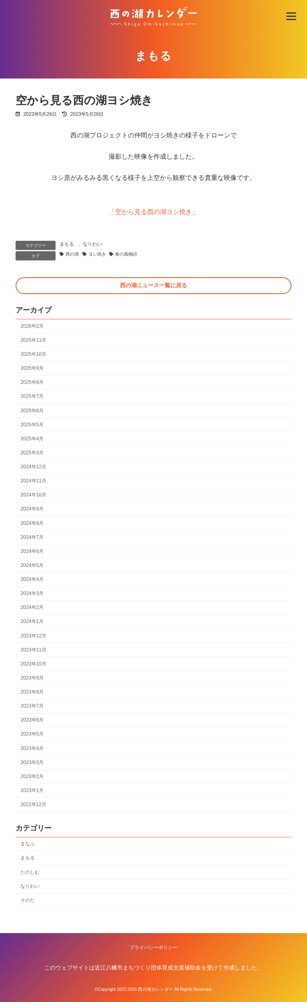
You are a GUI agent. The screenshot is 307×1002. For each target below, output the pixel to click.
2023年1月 (32, 790)
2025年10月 (33, 354)
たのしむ (30, 872)
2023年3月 (32, 762)
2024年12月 (33, 467)
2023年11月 (33, 650)
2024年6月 (32, 551)
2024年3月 (32, 593)
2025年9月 (32, 368)
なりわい (30, 886)
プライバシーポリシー (153, 947)
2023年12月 (33, 636)
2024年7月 (32, 537)
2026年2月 (32, 326)
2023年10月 (33, 664)
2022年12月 (33, 804)
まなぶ (27, 844)
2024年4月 (32, 579)
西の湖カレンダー (155, 989)
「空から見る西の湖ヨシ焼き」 (153, 211)
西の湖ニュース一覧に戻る (153, 285)
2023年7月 (32, 706)
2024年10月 (33, 495)
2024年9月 (32, 509)
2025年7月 (32, 396)
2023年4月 (32, 748)
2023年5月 (32, 734)
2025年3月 (32, 453)
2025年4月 (32, 439)
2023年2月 (32, 776)
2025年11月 (33, 340)
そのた (27, 900)
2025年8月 (32, 382)
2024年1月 (32, 622)
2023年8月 (32, 692)
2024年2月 (32, 607)
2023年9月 (32, 678)
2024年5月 (32, 565)
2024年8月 (32, 523)
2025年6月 (32, 410)
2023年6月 (32, 720)
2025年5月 (32, 424)
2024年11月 (33, 481)
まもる (27, 858)
